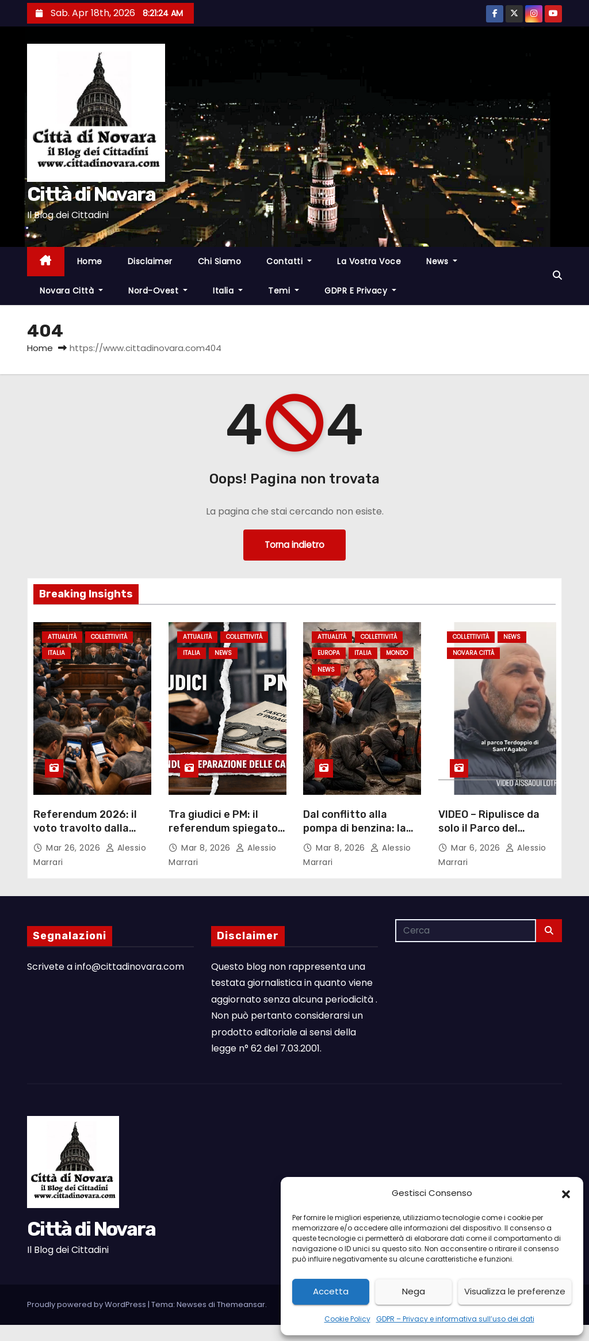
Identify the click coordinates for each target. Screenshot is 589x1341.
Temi (283, 290)
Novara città (71, 290)
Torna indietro (294, 545)
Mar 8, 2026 (207, 848)
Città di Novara (91, 194)
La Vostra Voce (369, 261)
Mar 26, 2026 (74, 848)
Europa (329, 653)
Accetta (331, 1291)
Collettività (109, 637)
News (441, 261)
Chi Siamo (220, 261)
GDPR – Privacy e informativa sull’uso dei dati (455, 1319)
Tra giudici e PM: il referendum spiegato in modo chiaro (223, 827)
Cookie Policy (347, 1319)
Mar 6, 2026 (477, 848)
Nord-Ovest (158, 290)
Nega (413, 1291)
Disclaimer (150, 261)
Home (89, 261)
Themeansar (241, 1304)
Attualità (62, 637)
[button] (566, 1193)
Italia (228, 290)
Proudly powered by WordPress (87, 1304)
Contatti (289, 261)
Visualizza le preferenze (514, 1291)
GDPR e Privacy (360, 290)
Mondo (397, 653)
